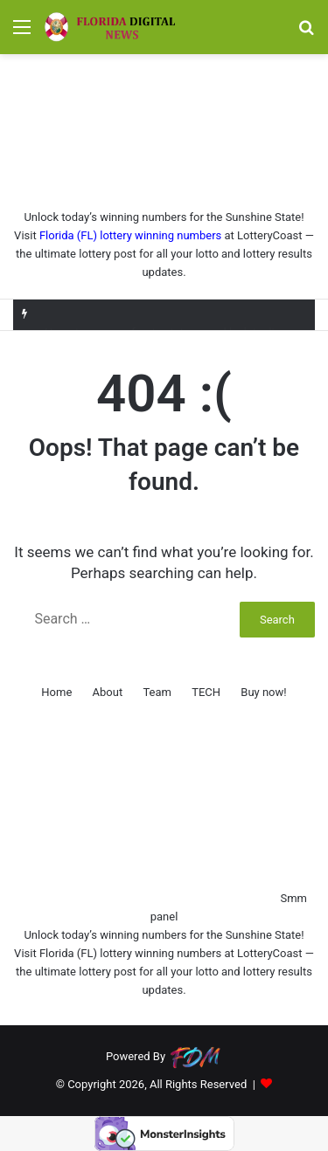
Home (56, 692)
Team (157, 692)
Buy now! (263, 692)
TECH (206, 692)
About (108, 692)
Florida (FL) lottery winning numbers (130, 235)
